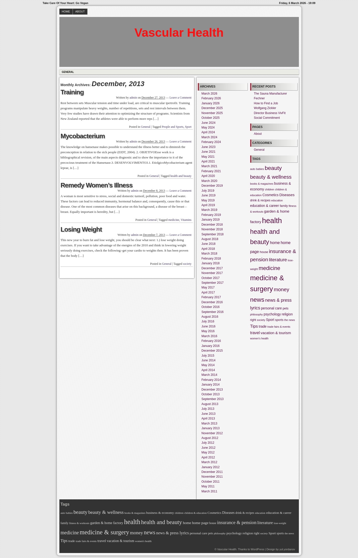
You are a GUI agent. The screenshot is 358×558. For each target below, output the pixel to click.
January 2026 (211, 103)
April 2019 (208, 205)
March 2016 (209, 336)
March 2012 (209, 462)
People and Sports (173, 127)
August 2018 (210, 239)
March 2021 (209, 166)
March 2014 (209, 375)
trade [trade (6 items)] (262, 326)
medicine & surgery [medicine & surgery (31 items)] (104, 532)
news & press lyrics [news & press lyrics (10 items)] (172, 533)
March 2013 (209, 423)
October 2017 (211, 278)
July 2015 (208, 355)
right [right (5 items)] (253, 320)
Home (66, 11)
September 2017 (213, 282)
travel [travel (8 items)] (255, 333)
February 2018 (211, 258)
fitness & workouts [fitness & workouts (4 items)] (79, 523)
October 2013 (211, 394)
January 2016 (211, 346)
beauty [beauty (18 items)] (273, 168)
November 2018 (212, 229)
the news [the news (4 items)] (289, 319)
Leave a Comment (181, 97)
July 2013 (208, 409)
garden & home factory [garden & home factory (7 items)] (106, 523)
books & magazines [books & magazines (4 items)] (261, 183)
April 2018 (208, 249)
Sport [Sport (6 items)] (270, 320)
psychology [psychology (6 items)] (272, 314)
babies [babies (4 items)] (260, 168)
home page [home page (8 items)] (200, 523)
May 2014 (208, 365)
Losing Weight (81, 229)
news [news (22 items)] (257, 299)
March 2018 (209, 253)
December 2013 (212, 389)
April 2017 (208, 292)
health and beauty (181, 176)
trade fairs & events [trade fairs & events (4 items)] (278, 326)
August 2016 (210, 316)
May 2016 (208, 331)
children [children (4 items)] (269, 189)
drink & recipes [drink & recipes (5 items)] (260, 200)
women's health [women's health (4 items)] (259, 338)
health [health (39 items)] (272, 220)
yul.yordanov (287, 549)
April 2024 (208, 132)
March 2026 (209, 93)
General (68, 72)
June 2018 (209, 244)
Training (72, 92)
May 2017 (208, 287)
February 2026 (211, 98)
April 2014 (208, 370)
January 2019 (211, 219)
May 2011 (208, 486)
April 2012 (208, 457)
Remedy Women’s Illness (97, 185)
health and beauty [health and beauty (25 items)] (161, 522)
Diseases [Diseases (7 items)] (287, 195)
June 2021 (209, 151)
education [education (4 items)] (277, 200)
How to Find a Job (266, 103)
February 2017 (211, 297)
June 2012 (209, 447)
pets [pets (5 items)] (285, 308)
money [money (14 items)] (281, 289)
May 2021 (208, 156)
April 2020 (208, 176)
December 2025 (212, 108)
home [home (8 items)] (275, 243)
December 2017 (212, 268)
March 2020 (209, 181)
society (187, 264)
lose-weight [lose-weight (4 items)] (280, 523)
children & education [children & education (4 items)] (195, 513)
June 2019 (209, 195)
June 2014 (209, 360)
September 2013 (213, 399)
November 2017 (212, 273)
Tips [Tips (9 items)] (254, 326)
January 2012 (211, 467)
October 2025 (211, 118)
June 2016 (209, 326)
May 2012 (208, 452)
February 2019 (211, 215)
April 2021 (208, 161)
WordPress (257, 549)
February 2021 (211, 171)
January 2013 (211, 428)
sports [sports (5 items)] (279, 320)
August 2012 (210, 438)
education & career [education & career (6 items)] (264, 206)
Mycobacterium (83, 136)
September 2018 (213, 234)
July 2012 (208, 442)
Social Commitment (267, 118)
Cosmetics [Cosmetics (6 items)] (270, 195)
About (80, 11)
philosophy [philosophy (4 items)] (256, 314)
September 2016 (213, 312)
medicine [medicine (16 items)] (269, 268)
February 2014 (211, 380)
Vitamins (186, 220)
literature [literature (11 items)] (278, 259)
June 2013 (209, 414)
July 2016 (208, 321)
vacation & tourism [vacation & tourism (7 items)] (276, 333)
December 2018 (212, 224)
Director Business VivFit (270, 113)
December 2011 (212, 472)
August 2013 (210, 404)
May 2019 (208, 200)
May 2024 (208, 127)
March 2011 (209, 491)
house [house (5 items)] (264, 252)
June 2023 (209, 147)
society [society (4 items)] (261, 319)
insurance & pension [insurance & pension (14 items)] (236, 522)
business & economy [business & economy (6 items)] (160, 513)
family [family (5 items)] (284, 206)
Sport (188, 127)
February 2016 (211, 341)
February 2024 (211, 142)
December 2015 (212, 350)
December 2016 (212, 302)
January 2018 (211, 263)
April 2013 (208, 418)
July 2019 (208, 190)
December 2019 (212, 185)
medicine (173, 220)
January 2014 (211, 384)
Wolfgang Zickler (265, 108)
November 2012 (212, 433)
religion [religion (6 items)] (287, 314)
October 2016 (211, 307)
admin (133, 97)
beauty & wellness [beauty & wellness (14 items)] (271, 177)
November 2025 (212, 113)
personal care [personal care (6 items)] (271, 308)
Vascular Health (179, 32)
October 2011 (211, 481)
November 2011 (212, 476)
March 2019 (209, 210)
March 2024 (209, 137)
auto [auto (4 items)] (252, 168)
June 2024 (209, 123)
